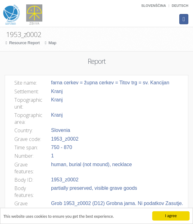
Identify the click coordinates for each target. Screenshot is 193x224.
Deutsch (180, 5)
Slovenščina (153, 5)
